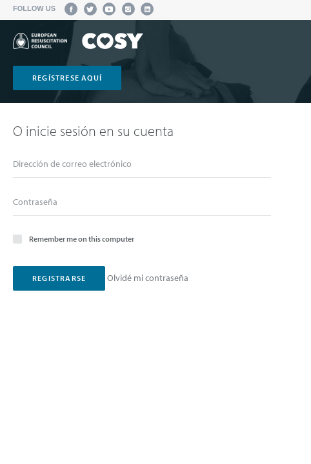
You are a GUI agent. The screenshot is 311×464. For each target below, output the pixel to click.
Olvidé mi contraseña (147, 278)
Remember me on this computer (73, 238)
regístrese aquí (67, 77)
